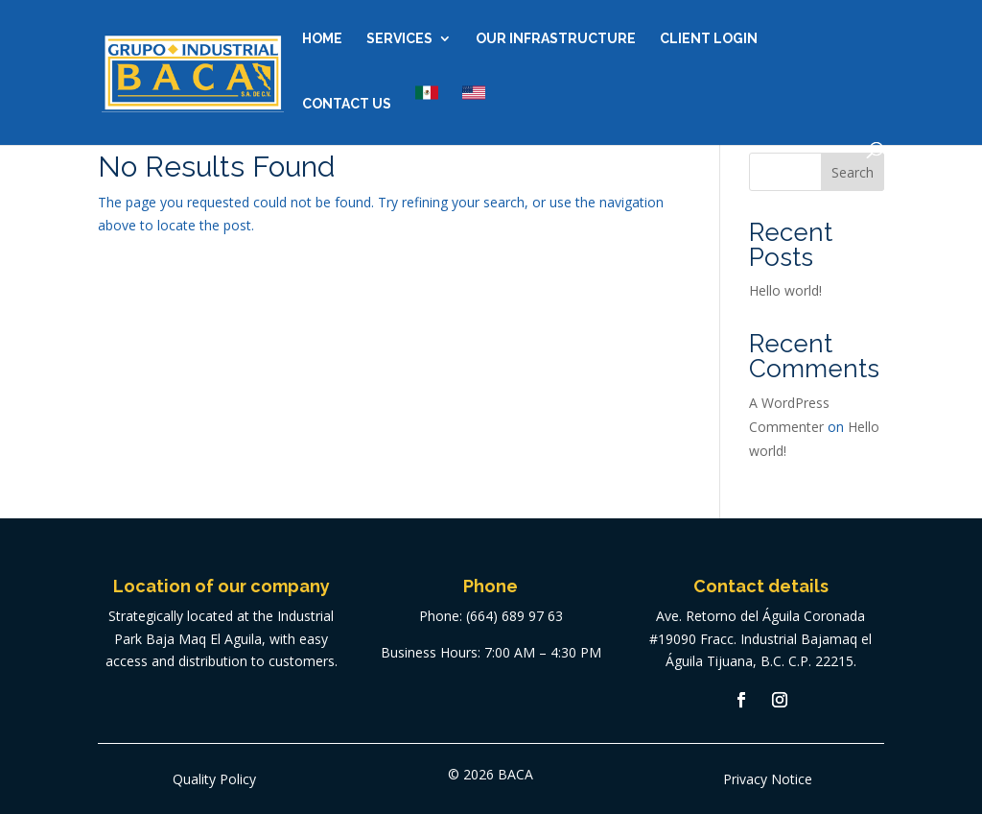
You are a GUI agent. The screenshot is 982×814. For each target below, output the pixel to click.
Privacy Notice (767, 779)
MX (426, 92)
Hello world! (785, 290)
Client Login (709, 39)
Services (399, 39)
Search (852, 172)
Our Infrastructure (556, 39)
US (473, 92)
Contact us (346, 104)
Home (322, 39)
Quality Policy (214, 779)
